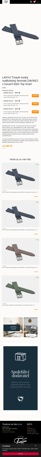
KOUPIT (35, 95)
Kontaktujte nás (30, 428)
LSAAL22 (11, 108)
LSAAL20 (11, 100)
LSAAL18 (11, 92)
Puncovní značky (6, 430)
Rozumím (20, 453)
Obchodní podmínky (32, 432)
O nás (28, 427)
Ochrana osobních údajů (33, 433)
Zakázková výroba (31, 430)
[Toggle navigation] (38, 2)
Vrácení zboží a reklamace (8, 432)
